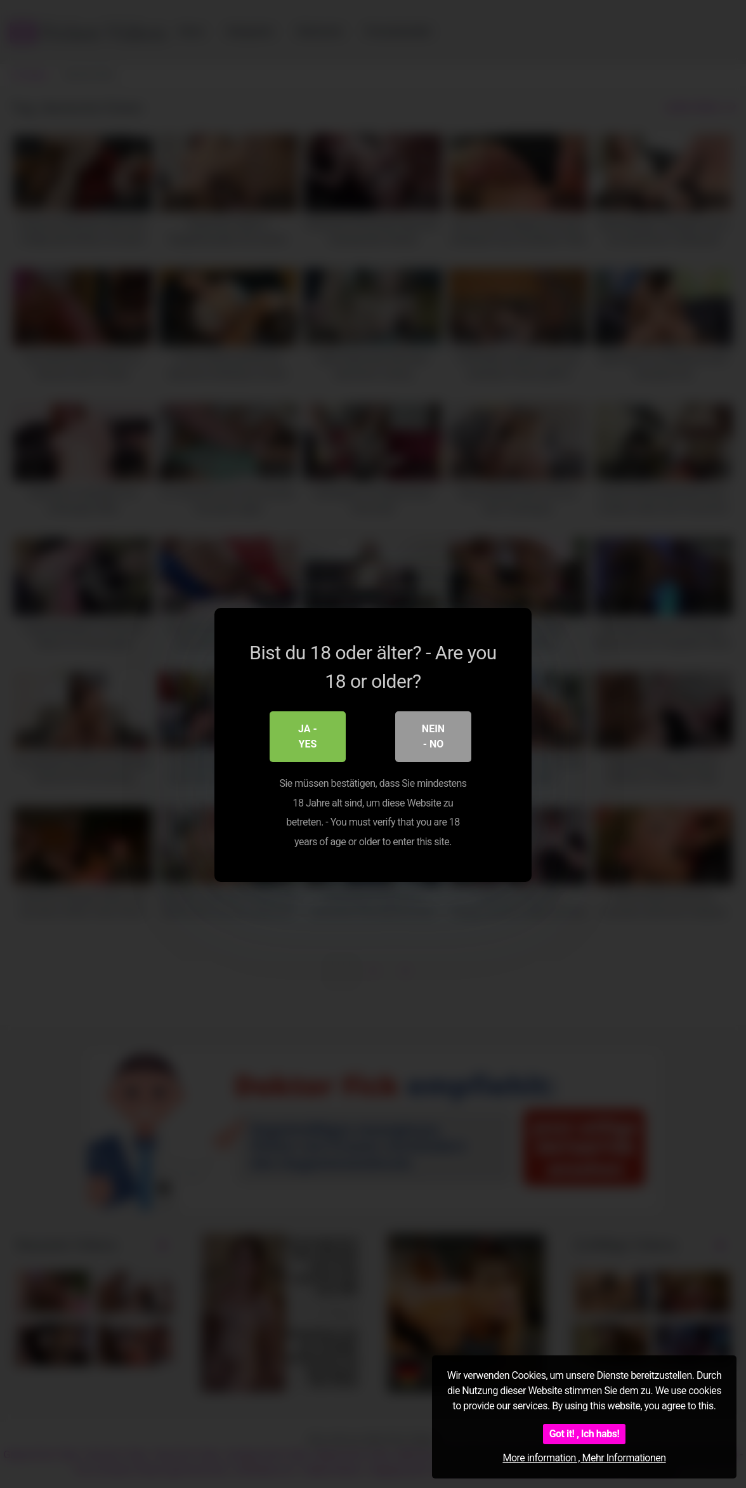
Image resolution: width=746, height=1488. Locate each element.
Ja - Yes (307, 735)
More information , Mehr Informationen (583, 1458)
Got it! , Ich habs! (584, 1434)
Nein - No (433, 735)
